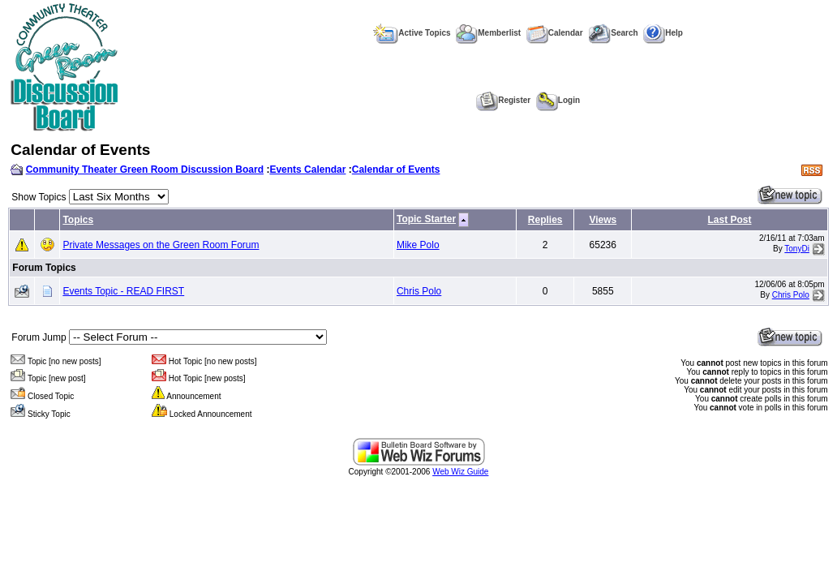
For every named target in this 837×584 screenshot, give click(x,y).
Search (612, 32)
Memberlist (488, 32)
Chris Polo (419, 291)
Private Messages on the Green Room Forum (160, 245)
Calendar (554, 32)
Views (602, 219)
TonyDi (796, 248)
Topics (77, 219)
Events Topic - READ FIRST (123, 291)
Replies (545, 219)
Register (503, 100)
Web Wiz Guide (460, 471)
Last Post (729, 219)
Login (558, 100)
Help (663, 32)
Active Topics (411, 32)
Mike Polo (418, 245)
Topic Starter (426, 219)
